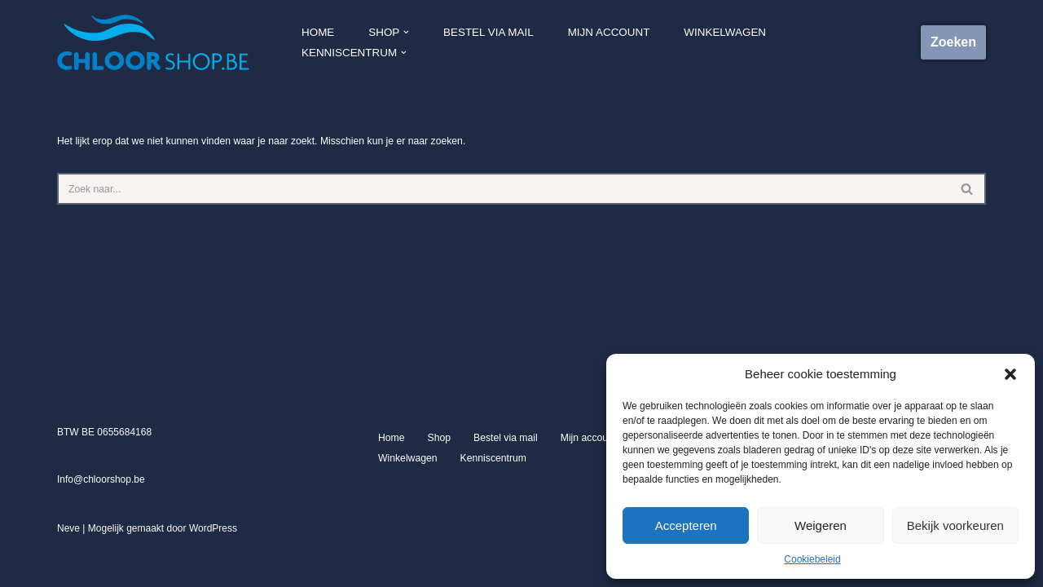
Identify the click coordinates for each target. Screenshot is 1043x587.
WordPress (213, 570)
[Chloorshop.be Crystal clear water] (153, 42)
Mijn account (609, 43)
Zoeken (953, 42)
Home (321, 43)
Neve (68, 570)
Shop (438, 479)
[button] (1010, 374)
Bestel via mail (490, 43)
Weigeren (820, 525)
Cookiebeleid (812, 559)
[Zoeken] (503, 189)
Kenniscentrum (491, 499)
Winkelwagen (723, 43)
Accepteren (686, 525)
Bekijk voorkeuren (955, 525)
